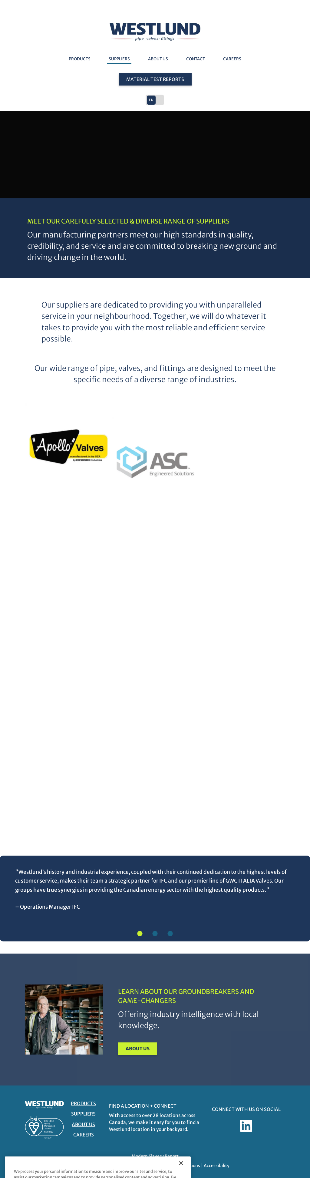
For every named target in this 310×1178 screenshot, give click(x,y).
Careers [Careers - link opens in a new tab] (232, 59)
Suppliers (119, 59)
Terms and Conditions (177, 1165)
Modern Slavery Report (155, 1156)
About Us (158, 59)
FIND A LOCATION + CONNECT (142, 1106)
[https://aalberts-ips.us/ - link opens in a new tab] (68, 418)
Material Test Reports (155, 79)
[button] (155, 100)
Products (80, 59)
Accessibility (216, 1165)
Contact (195, 59)
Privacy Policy (138, 1165)
